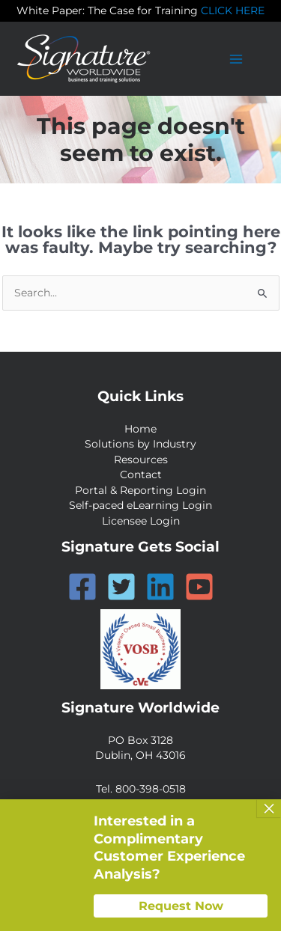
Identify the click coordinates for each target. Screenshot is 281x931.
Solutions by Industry (140, 444)
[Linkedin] (160, 587)
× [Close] (269, 808)
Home (140, 429)
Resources (141, 460)
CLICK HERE (233, 10)
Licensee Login (141, 521)
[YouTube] (199, 587)
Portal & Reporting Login (140, 490)
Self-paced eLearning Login (140, 505)
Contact (141, 474)
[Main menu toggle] (236, 58)
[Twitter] (121, 587)
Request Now (181, 906)
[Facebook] (82, 587)
